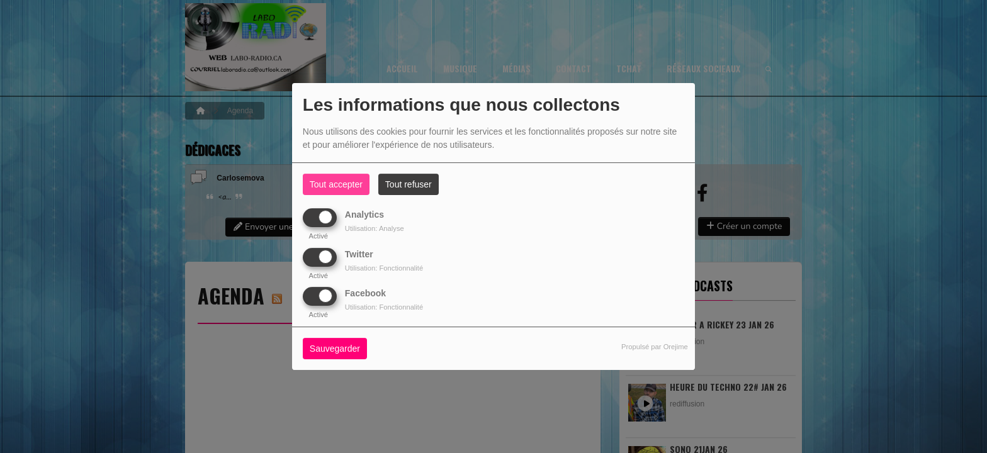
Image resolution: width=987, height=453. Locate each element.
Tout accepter (336, 184)
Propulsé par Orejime (654, 346)
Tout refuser (408, 184)
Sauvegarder (335, 349)
